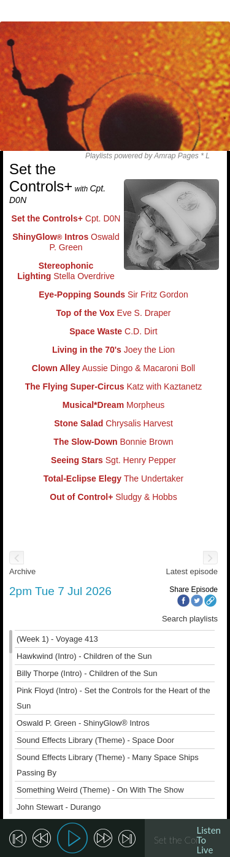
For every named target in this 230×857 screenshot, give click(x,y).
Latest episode (192, 571)
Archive (22, 571)
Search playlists (190, 618)
